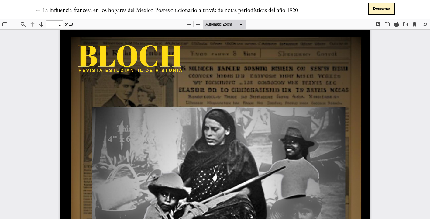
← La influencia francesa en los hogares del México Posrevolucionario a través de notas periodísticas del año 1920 (166, 10)
